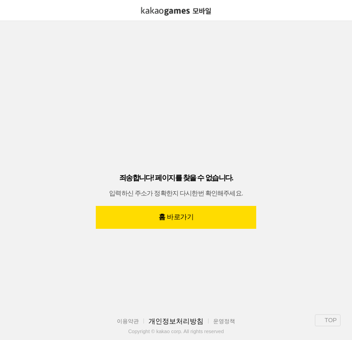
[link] (175, 11)
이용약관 (128, 321)
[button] (10, 10)
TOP (328, 320)
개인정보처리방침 (176, 321)
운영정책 (224, 321)
